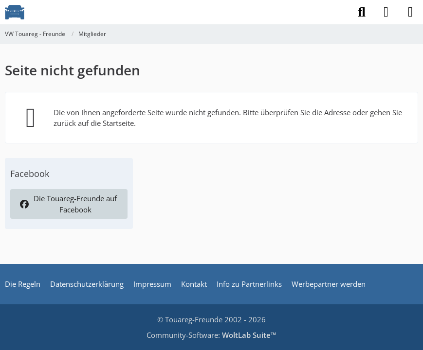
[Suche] (361, 12)
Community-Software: (211, 335)
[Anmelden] (386, 12)
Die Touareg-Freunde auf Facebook (68, 203)
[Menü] (410, 12)
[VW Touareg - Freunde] (14, 12)
